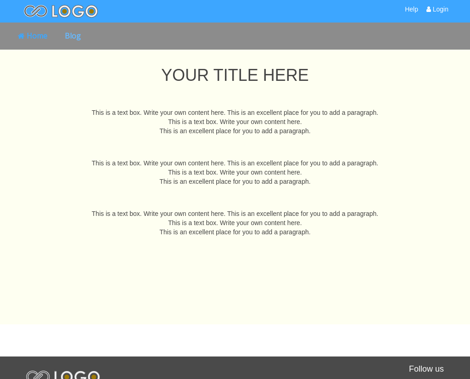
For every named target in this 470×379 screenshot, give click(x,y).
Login (437, 9)
